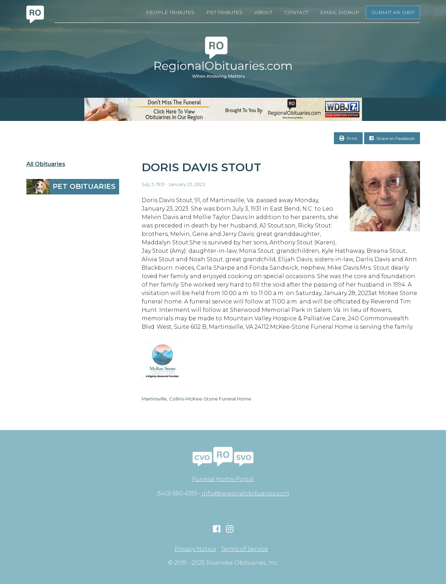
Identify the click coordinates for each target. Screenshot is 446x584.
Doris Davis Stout (201, 167)
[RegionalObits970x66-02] (223, 109)
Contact (296, 12)
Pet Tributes (224, 12)
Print (348, 138)
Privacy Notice (195, 549)
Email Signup (339, 12)
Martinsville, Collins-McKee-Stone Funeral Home (196, 399)
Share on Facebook (392, 138)
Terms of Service (244, 549)
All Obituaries (45, 164)
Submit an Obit (392, 12)
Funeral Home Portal (223, 479)
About (263, 12)
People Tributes (170, 12)
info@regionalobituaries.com (245, 493)
